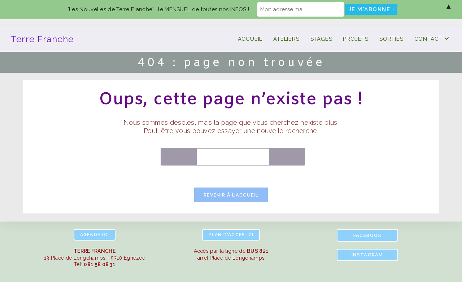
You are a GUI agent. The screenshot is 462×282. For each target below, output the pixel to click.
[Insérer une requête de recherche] (233, 157)
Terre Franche (42, 39)
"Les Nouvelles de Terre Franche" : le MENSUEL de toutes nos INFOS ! (158, 9)
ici (94, 234)
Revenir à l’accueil (231, 195)
